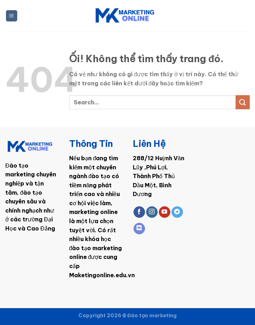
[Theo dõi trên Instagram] (152, 212)
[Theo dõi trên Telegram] (177, 212)
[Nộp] (243, 102)
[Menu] (12, 16)
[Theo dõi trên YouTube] (164, 212)
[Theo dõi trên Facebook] (139, 212)
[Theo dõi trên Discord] (139, 229)
